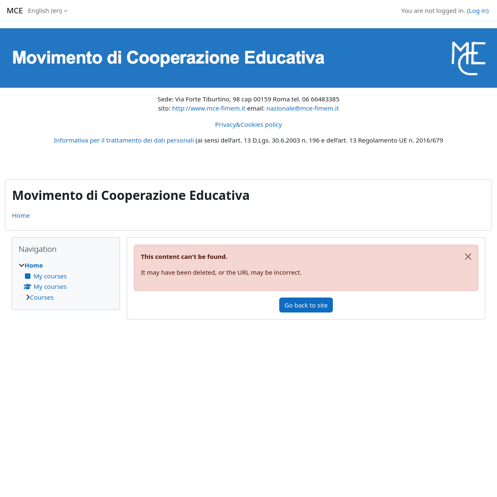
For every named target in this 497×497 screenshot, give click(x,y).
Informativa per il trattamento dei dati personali (124, 140)
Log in (478, 10)
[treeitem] (66, 281)
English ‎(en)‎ (45, 10)
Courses (42, 297)
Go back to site (306, 305)
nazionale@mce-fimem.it (302, 108)
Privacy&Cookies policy (248, 124)
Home (21, 215)
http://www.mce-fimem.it (209, 108)
